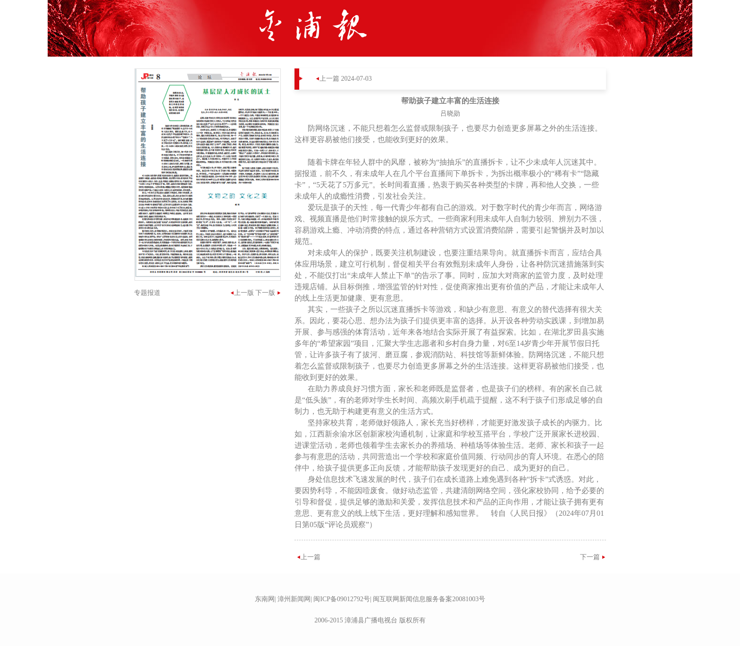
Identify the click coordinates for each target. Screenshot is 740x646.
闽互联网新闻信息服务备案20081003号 (429, 599)
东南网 (265, 599)
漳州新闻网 (294, 599)
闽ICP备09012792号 (341, 599)
